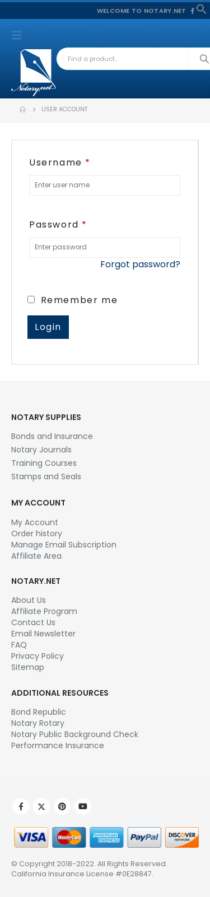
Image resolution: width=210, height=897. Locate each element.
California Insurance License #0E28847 (81, 874)
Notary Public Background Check (74, 734)
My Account (34, 522)
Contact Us (33, 622)
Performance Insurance (57, 745)
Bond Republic (38, 711)
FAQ (19, 644)
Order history (36, 533)
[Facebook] (192, 10)
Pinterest (62, 806)
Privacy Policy (37, 656)
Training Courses (44, 463)
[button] (201, 8)
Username (60, 162)
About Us (28, 600)
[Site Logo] (33, 72)
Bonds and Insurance (52, 436)
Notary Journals (41, 449)
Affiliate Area (36, 555)
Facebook (20, 806)
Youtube (82, 806)
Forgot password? (140, 264)
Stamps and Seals (46, 476)
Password (58, 224)
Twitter (41, 806)
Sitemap (27, 667)
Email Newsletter (43, 633)
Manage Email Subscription (63, 544)
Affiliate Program (44, 611)
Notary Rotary (37, 723)
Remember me (72, 300)
